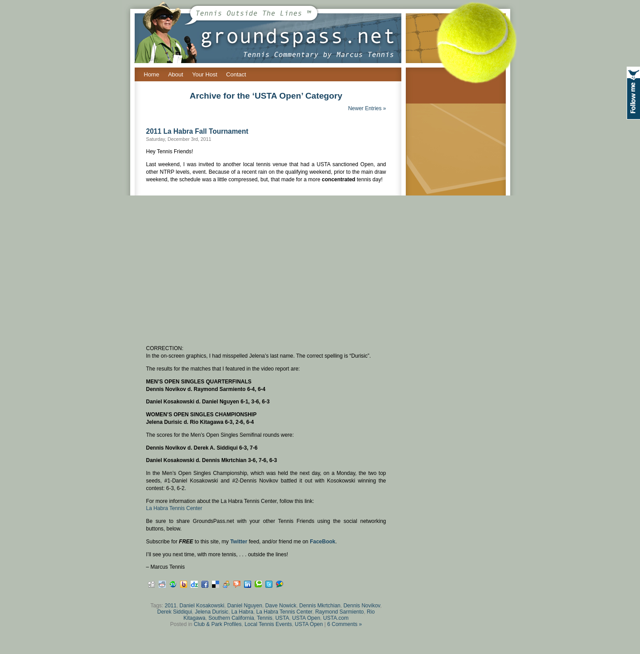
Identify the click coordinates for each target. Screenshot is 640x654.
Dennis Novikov (362, 605)
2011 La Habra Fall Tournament (197, 131)
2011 (170, 605)
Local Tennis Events (268, 624)
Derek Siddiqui (174, 612)
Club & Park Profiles (217, 624)
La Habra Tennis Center (174, 508)
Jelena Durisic (211, 612)
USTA (282, 618)
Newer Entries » (367, 108)
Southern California (231, 618)
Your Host (204, 74)
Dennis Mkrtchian (319, 605)
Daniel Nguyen (244, 605)
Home (152, 74)
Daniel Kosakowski (202, 605)
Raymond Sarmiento (339, 612)
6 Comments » (344, 624)
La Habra (242, 612)
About (175, 74)
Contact (236, 74)
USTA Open (306, 618)
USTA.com (335, 618)
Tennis (264, 618)
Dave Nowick (280, 605)
